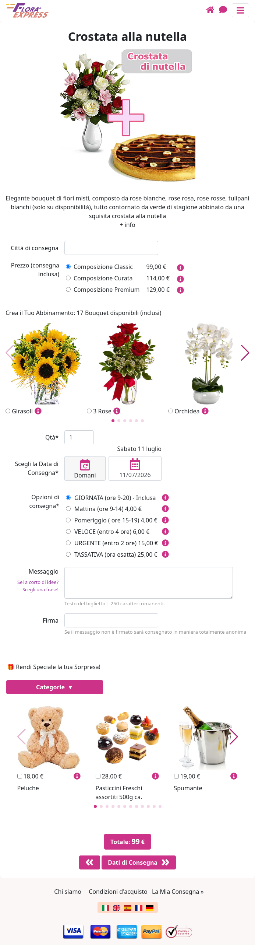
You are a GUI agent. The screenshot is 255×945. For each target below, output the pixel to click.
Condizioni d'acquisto (118, 892)
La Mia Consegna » (178, 892)
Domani (85, 469)
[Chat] (225, 10)
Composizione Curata (99, 278)
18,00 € (30, 776)
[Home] (212, 10)
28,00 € (109, 776)
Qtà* (52, 437)
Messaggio (32, 581)
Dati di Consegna (132, 862)
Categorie (51, 687)
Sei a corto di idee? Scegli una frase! (38, 585)
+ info (127, 225)
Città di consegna (35, 248)
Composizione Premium (102, 290)
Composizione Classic (99, 267)
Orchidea (208, 369)
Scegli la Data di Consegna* (37, 468)
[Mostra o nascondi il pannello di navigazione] (240, 10)
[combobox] (111, 248)
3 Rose (127, 369)
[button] (112, 420)
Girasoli (46, 369)
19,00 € (187, 776)
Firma (51, 620)
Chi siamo (67, 892)
